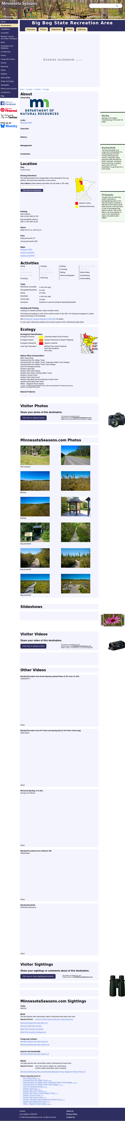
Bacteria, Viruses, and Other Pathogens (9, 37)
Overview (31, 29)
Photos (43, 29)
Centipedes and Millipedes (7, 47)
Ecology (46, 89)
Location (29, 89)
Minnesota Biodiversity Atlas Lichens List (34, 1045)
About (22, 89)
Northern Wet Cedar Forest (34, 1097)
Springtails (5, 85)
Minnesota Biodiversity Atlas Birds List (33, 1023)
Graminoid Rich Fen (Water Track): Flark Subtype (43, 1085)
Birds (3, 42)
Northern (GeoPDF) (27, 253)
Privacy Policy (71, 1114)
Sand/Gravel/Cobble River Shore (36, 1102)
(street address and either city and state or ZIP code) (44, 183)
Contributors (5, 92)
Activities (38, 89)
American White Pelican (54, 1019)
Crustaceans (6, 52)
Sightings (82, 29)
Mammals (4, 67)
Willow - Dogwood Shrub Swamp (37, 1104)
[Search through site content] (101, 6)
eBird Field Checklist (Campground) (33, 1032)
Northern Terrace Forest (33, 1095)
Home (3, 22)
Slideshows (56, 29)
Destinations (6, 25)
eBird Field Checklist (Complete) (31, 1029)
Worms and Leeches (9, 89)
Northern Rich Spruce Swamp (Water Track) (40, 1093)
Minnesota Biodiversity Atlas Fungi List (34, 1042)
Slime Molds (5, 78)
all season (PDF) (26, 250)
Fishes (3, 55)
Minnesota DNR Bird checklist (31, 1026)
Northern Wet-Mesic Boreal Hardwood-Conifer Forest (44, 1100)
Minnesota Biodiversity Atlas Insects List (34, 1054)
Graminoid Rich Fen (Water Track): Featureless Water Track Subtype (50, 1082)
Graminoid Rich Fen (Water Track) (37, 1080)
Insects (3, 63)
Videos (70, 29)
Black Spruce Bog (31, 1078)
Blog (2, 96)
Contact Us (70, 1117)
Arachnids (5, 33)
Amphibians (5, 29)
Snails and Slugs (7, 81)
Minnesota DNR (26, 123)
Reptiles (4, 74)
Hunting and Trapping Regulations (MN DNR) (40, 319)
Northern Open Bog (32, 1089)
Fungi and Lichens (8, 59)
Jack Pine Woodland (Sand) (35, 1087)
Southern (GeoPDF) (27, 256)
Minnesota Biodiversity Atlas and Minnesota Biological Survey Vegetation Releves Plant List (52, 1072)
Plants (3, 70)
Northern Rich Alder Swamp (34, 1091)
